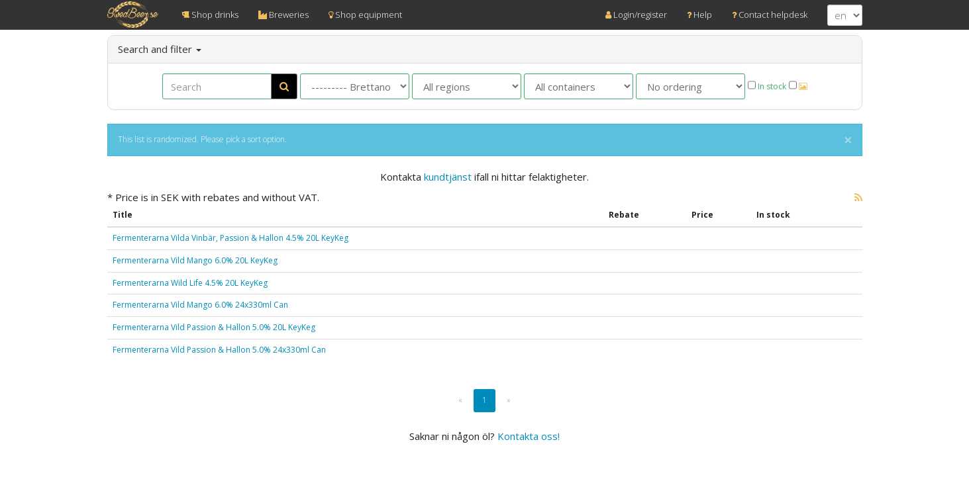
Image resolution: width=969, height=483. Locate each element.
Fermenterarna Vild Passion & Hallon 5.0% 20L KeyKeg (214, 327)
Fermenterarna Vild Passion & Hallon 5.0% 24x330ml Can (219, 349)
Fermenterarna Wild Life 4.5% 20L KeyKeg (190, 282)
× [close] (848, 140)
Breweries (283, 15)
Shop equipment (365, 15)
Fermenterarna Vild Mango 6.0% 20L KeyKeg (195, 260)
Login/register (636, 15)
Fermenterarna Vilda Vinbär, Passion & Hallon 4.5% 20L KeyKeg (230, 237)
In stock (767, 86)
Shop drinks (209, 15)
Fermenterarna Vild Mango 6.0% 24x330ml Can (200, 304)
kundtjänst (448, 176)
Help (699, 15)
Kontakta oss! (528, 436)
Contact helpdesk (769, 15)
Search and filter (159, 49)
